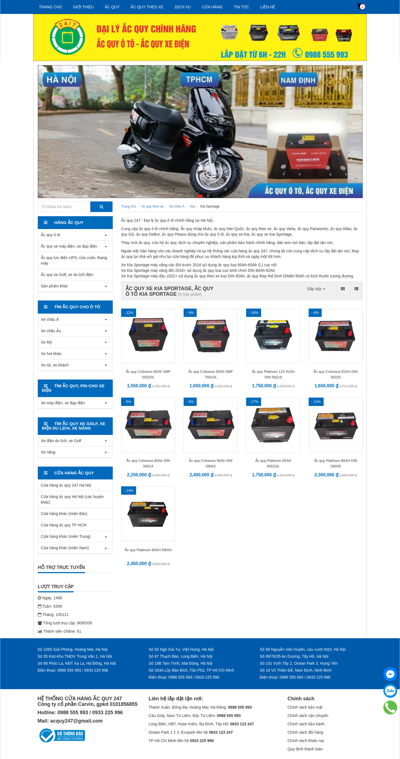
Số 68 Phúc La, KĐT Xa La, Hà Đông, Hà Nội (77, 663)
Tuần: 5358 (50, 606)
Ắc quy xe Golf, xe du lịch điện (67, 274)
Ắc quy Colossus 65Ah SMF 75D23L (210, 374)
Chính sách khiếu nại (306, 740)
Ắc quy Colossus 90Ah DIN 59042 (210, 463)
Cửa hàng (212, 7)
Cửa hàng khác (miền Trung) (66, 536)
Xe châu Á (50, 319)
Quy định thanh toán (305, 749)
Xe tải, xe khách (55, 365)
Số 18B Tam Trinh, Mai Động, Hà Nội (180, 663)
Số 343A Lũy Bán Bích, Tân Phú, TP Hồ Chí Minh (191, 670)
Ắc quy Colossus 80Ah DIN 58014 (148, 463)
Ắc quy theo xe (147, 7)
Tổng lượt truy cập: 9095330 (65, 623)
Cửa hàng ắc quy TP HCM (63, 525)
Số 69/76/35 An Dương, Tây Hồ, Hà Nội (294, 656)
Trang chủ (50, 7)
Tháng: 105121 (53, 614)
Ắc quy (112, 7)
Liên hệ (267, 7)
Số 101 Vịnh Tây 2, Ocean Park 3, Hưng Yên (299, 663)
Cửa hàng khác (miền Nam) (65, 548)
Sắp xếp (316, 289)
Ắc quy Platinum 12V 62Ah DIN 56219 (273, 374)
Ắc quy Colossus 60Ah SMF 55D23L (148, 374)
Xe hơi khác (51, 353)
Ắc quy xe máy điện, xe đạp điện (69, 246)
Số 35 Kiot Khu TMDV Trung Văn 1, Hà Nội (75, 656)
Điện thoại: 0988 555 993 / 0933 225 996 (73, 670)
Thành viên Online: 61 (59, 631)
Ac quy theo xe (152, 206)
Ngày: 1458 (50, 598)
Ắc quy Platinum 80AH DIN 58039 (335, 463)
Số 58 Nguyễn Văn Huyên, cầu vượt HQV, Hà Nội (303, 649)
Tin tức (241, 7)
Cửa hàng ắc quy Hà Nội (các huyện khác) (72, 499)
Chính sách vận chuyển (308, 715)
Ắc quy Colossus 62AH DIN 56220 (336, 374)
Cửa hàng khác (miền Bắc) (64, 513)
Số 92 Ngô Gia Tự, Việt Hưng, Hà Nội (181, 649)
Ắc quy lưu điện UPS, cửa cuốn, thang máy (74, 260)
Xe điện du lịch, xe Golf (61, 440)
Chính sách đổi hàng (305, 732)
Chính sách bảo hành (306, 724)
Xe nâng (48, 452)
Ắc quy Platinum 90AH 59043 (148, 550)
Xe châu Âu (51, 331)
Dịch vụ (183, 7)
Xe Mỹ (46, 342)
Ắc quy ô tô (50, 235)
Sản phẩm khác (54, 286)
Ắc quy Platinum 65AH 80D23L (273, 463)
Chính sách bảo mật (305, 707)
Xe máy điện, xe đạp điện (63, 403)
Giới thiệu (83, 7)
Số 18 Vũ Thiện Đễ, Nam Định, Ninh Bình (296, 670)
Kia (192, 206)
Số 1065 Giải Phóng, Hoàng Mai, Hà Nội (73, 649)
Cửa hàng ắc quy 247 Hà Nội (66, 485)
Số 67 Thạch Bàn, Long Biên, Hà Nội (180, 656)
